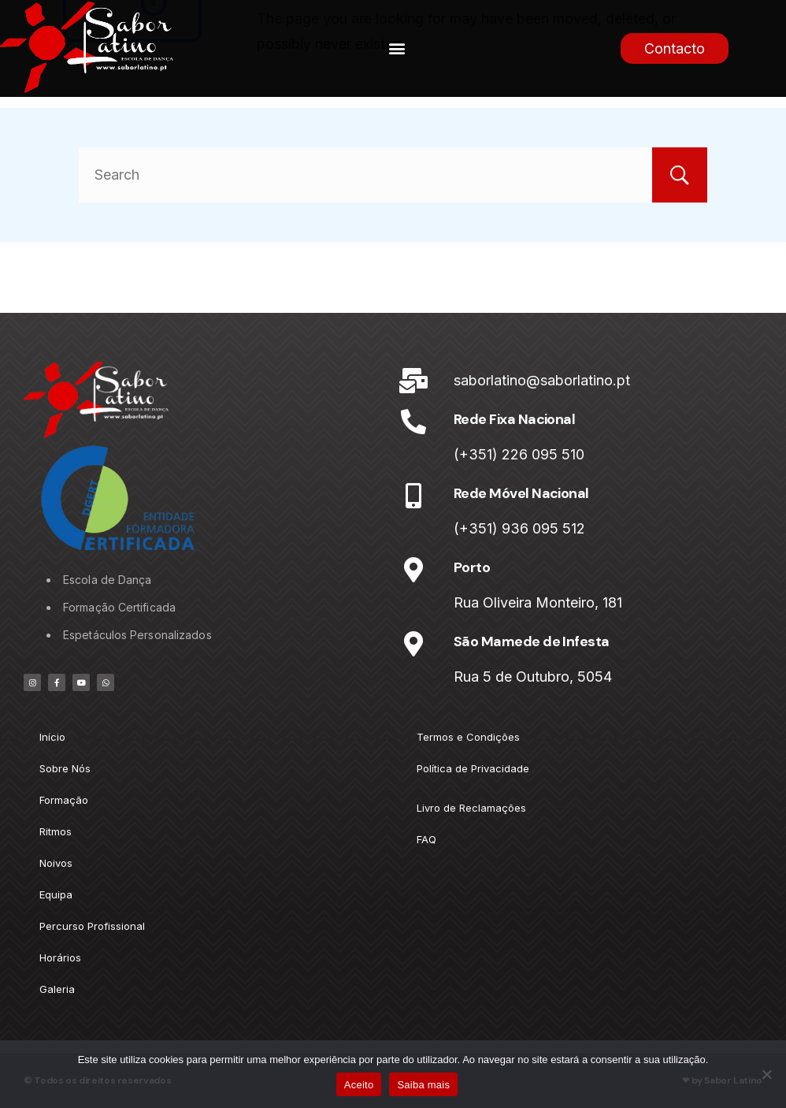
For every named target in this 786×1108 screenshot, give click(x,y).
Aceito (359, 1085)
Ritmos (55, 831)
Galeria (57, 989)
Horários (60, 957)
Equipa (55, 894)
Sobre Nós (65, 768)
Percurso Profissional (92, 926)
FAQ (426, 839)
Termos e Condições (468, 737)
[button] (397, 48)
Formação (63, 800)
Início (52, 737)
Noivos (55, 863)
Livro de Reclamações (471, 807)
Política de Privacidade (473, 768)
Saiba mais (423, 1085)
